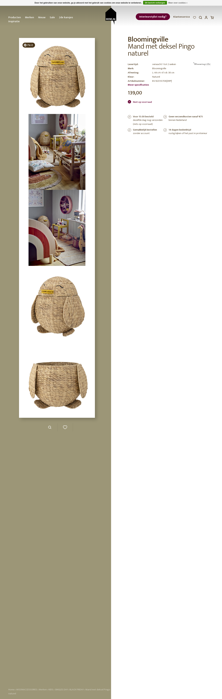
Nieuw (42, 17)
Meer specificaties (138, 85)
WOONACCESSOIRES (26, 689)
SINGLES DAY (61, 689)
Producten (14, 17)
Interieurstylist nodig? (152, 17)
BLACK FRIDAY (77, 689)
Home (11, 689)
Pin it (28, 45)
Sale (52, 17)
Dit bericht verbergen (155, 3)
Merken (29, 17)
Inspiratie (14, 21)
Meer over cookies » (177, 3)
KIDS (51, 689)
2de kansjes (66, 17)
